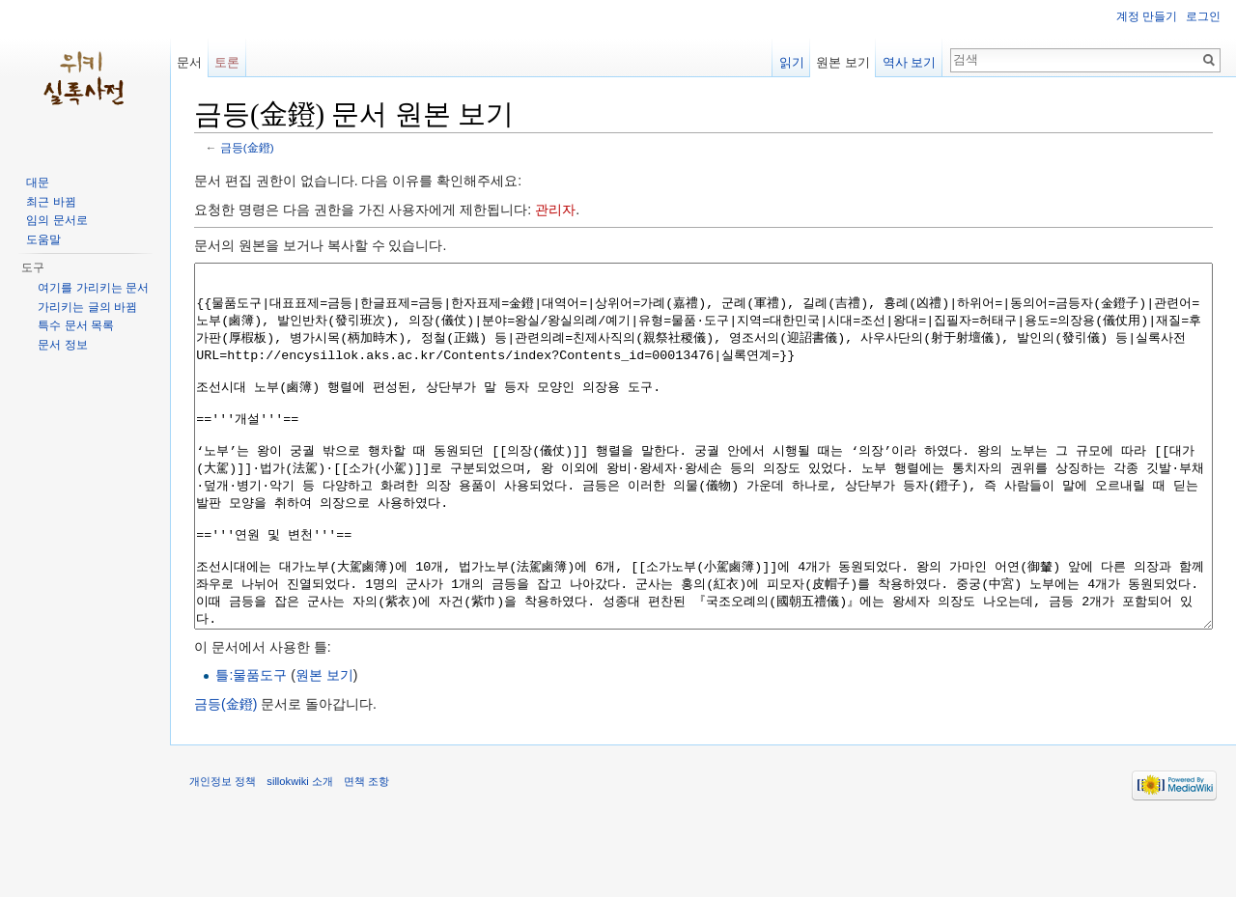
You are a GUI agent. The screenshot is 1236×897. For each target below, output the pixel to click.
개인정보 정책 (222, 853)
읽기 (791, 62)
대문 (37, 182)
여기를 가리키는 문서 (93, 287)
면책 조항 (366, 853)
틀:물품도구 (251, 747)
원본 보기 (324, 747)
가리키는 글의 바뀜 (87, 307)
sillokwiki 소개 (300, 853)
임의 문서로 (56, 220)
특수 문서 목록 (76, 325)
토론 (226, 62)
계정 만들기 (1146, 16)
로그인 (1203, 16)
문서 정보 (62, 344)
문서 (189, 62)
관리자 (555, 209)
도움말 (43, 239)
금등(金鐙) (247, 147)
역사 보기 (910, 62)
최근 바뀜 (50, 202)
